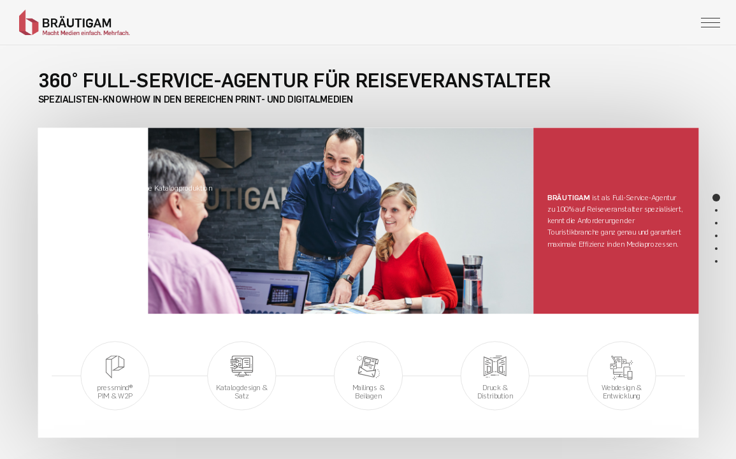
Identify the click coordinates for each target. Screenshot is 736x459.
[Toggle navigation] (710, 23)
